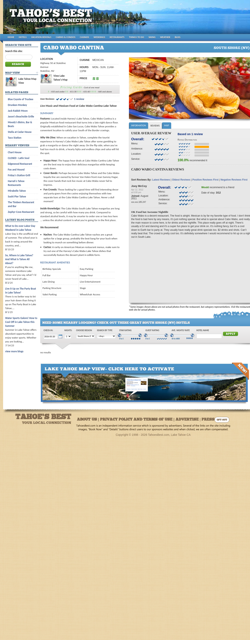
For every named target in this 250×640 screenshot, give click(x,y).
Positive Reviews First (205, 179)
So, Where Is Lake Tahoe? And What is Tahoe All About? (19, 259)
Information (138, 125)
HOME (11, 37)
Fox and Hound (16, 169)
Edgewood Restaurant (20, 163)
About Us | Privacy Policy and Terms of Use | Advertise (138, 420)
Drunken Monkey (17, 105)
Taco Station (14, 137)
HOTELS (23, 37)
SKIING (152, 37)
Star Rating (125, 330)
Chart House (14, 152)
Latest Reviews (161, 179)
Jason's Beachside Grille (21, 116)
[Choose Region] (85, 336)
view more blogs (14, 351)
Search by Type (104, 330)
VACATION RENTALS (41, 37)
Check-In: (48, 330)
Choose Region (84, 330)
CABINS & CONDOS (65, 37)
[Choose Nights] (67, 336)
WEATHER (165, 37)
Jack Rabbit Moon (18, 110)
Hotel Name (202, 330)
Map (166, 125)
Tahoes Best (52, 19)
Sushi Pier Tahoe (17, 196)
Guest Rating (152, 330)
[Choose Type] (106, 336)
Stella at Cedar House (20, 131)
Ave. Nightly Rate (181, 330)
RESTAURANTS (117, 37)
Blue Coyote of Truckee (20, 99)
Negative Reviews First (234, 179)
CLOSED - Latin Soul (18, 158)
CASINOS (84, 37)
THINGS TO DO (136, 37)
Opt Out (222, 420)
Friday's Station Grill (19, 175)
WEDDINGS (99, 37)
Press (208, 420)
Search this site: (14, 51)
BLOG (177, 37)
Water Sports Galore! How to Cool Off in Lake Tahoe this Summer (21, 322)
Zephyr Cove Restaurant (21, 211)
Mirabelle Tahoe (17, 190)
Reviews (154, 125)
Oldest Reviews (181, 179)
